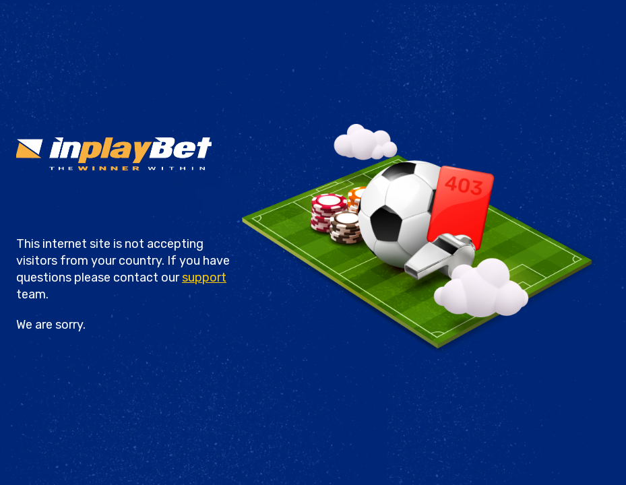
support (204, 277)
